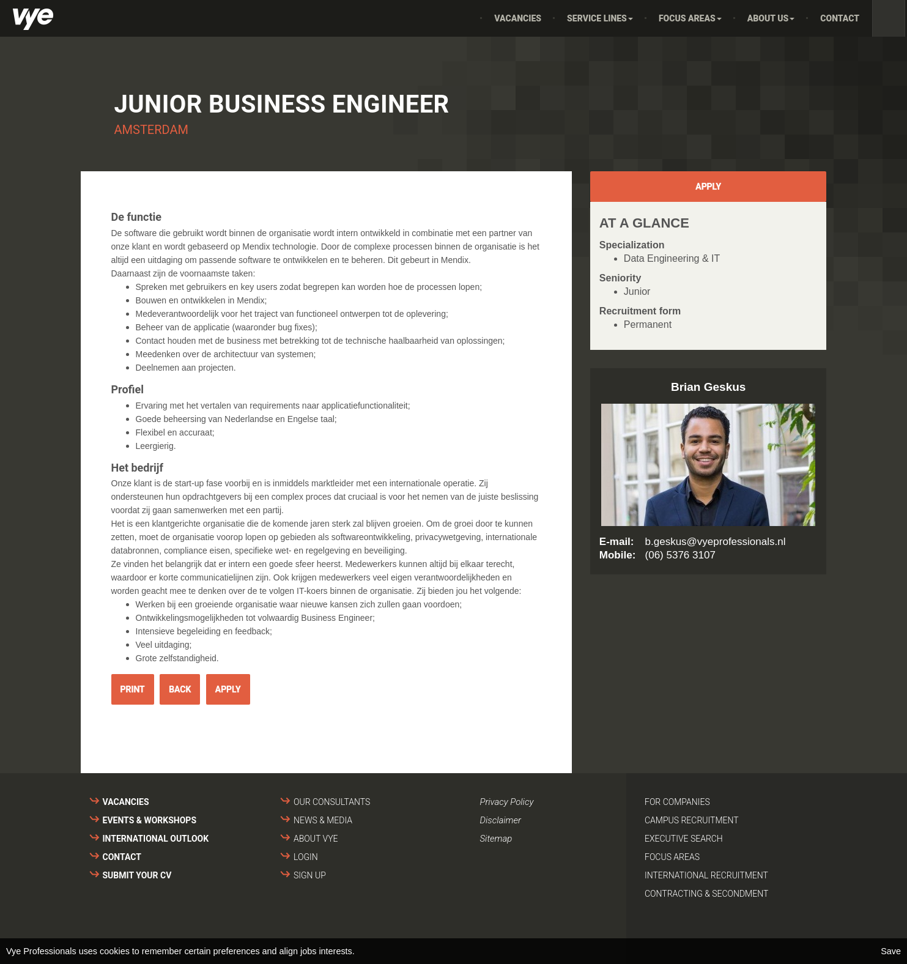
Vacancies (517, 18)
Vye (33, 19)
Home (464, 18)
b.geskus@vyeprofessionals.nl (715, 541)
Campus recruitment (692, 820)
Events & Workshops (150, 820)
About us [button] (771, 18)
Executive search (684, 839)
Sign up (310, 875)
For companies (677, 802)
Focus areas (672, 857)
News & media (323, 820)
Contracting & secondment (706, 894)
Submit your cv (137, 875)
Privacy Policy (507, 801)
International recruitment (706, 875)
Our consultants (332, 802)
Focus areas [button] (690, 18)
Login (306, 857)
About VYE (316, 839)
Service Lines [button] (600, 18)
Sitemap (496, 838)
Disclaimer (500, 820)
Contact (839, 18)
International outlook (156, 839)
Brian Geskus (708, 386)
